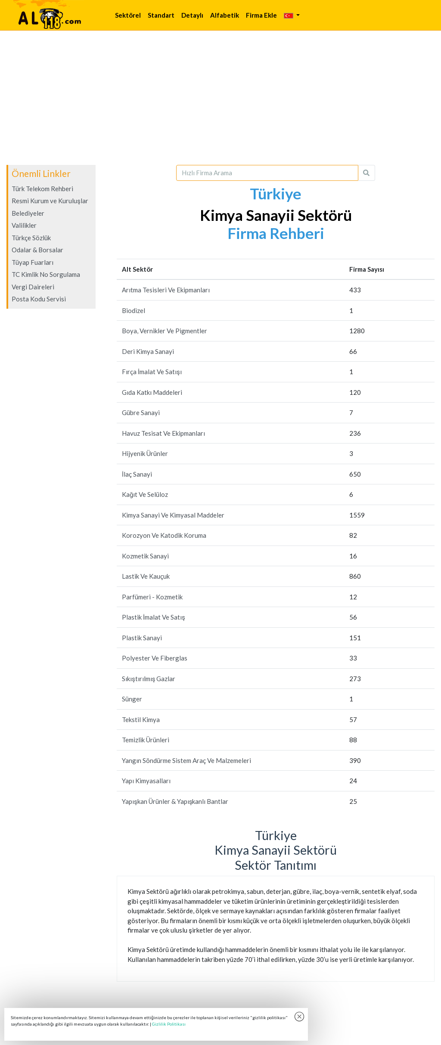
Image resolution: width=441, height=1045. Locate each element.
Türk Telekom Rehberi (42, 188)
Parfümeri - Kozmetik (152, 597)
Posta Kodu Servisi (39, 299)
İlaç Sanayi (137, 474)
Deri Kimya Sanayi (148, 351)
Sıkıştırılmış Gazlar (148, 678)
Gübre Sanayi (141, 412)
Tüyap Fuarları (32, 262)
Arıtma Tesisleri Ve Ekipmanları (166, 290)
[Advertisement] (220, 97)
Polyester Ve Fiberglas (154, 658)
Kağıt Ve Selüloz (145, 494)
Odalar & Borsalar (37, 250)
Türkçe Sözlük (31, 238)
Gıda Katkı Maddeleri (152, 392)
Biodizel (133, 310)
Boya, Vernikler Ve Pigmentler (164, 331)
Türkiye (275, 193)
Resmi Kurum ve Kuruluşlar (50, 201)
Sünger (132, 699)
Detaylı (192, 15)
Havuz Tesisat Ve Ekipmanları (163, 433)
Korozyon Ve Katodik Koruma (164, 535)
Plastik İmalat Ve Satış (153, 617)
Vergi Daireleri (33, 287)
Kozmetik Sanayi (145, 556)
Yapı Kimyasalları (146, 781)
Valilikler (24, 225)
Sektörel (128, 15)
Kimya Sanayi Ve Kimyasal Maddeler (173, 515)
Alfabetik (224, 15)
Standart (161, 15)
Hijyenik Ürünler (145, 453)
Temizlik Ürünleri (145, 740)
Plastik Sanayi (142, 638)
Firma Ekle (261, 15)
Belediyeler (28, 213)
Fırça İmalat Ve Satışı (152, 371)
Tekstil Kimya (141, 719)
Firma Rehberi (275, 233)
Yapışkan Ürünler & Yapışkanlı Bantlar (175, 801)
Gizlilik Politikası (169, 1023)
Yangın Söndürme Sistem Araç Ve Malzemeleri (186, 760)
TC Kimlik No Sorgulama (46, 274)
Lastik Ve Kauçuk (146, 576)
